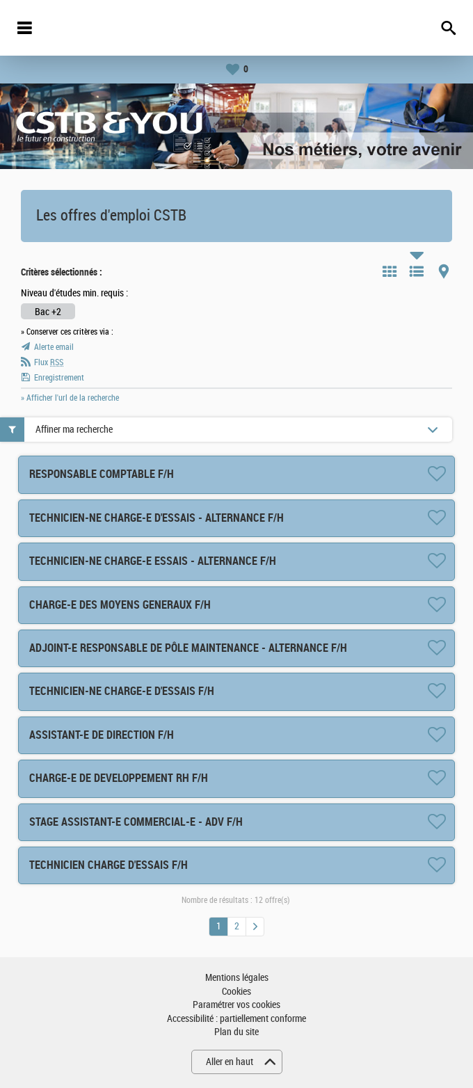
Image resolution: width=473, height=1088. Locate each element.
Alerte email (54, 347)
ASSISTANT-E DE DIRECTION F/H (101, 735)
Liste (416, 271)
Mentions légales (236, 978)
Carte (443, 271)
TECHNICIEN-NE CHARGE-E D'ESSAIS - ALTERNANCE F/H (156, 518)
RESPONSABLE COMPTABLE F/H (101, 474)
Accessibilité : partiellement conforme (236, 1019)
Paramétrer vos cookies (236, 1005)
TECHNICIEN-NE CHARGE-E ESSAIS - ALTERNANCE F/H (152, 561)
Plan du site (236, 1032)
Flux (48, 362)
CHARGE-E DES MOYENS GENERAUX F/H (120, 604)
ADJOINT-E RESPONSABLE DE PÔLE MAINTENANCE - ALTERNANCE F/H (188, 648)
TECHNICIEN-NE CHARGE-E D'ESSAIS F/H (121, 691)
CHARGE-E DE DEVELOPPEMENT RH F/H (118, 778)
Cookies (236, 992)
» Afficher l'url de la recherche (70, 398)
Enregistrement (59, 378)
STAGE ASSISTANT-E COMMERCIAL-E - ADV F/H (136, 822)
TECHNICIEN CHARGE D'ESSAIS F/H (108, 865)
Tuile (389, 271)
